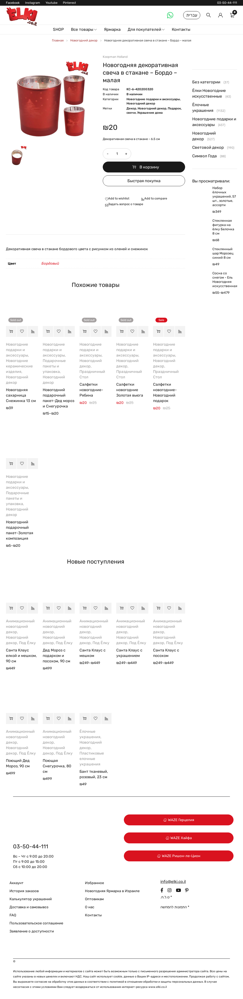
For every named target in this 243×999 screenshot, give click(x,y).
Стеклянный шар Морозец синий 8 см (223, 253)
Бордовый (50, 263)
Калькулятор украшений (30, 899)
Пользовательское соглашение (36, 923)
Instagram (32, 3)
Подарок (174, 108)
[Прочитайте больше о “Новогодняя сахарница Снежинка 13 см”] (11, 331)
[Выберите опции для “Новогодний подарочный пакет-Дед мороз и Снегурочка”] (48, 331)
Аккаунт (16, 883)
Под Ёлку (27, 643)
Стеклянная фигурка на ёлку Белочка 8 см (223, 227)
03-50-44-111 (227, 3)
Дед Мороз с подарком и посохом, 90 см (56, 655)
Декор (131, 108)
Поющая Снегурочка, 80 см (57, 766)
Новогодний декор (84, 40)
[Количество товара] (117, 153)
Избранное (94, 883)
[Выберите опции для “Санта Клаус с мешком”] (84, 608)
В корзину (149, 167)
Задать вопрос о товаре (125, 204)
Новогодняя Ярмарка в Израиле (112, 891)
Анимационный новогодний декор (20, 626)
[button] (158, 331)
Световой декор (208, 147)
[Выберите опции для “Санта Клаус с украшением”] (121, 608)
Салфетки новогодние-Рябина (91, 390)
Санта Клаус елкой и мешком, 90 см (21, 655)
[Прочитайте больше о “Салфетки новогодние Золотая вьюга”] (121, 331)
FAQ (12, 915)
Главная (58, 40)
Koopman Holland (115, 57)
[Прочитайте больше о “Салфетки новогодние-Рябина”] (84, 331)
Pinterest (69, 3)
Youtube (51, 3)
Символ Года (204, 156)
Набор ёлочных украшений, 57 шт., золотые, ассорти (224, 196)
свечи (131, 112)
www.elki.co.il (157, 987)
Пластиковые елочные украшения (91, 758)
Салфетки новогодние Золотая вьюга (129, 390)
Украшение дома (150, 112)
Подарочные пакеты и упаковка (54, 366)
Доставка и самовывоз (28, 907)
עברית (191, 15)
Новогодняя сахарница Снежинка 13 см (21, 395)
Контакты (93, 915)
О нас (89, 907)
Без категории (206, 82)
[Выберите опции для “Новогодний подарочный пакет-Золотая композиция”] (11, 463)
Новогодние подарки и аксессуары (153, 99)
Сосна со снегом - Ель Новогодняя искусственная (224, 279)
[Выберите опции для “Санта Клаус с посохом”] (158, 608)
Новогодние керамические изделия (19, 366)
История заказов (24, 891)
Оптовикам (94, 899)
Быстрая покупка (143, 180)
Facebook (13, 3)
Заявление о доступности (31, 931)
